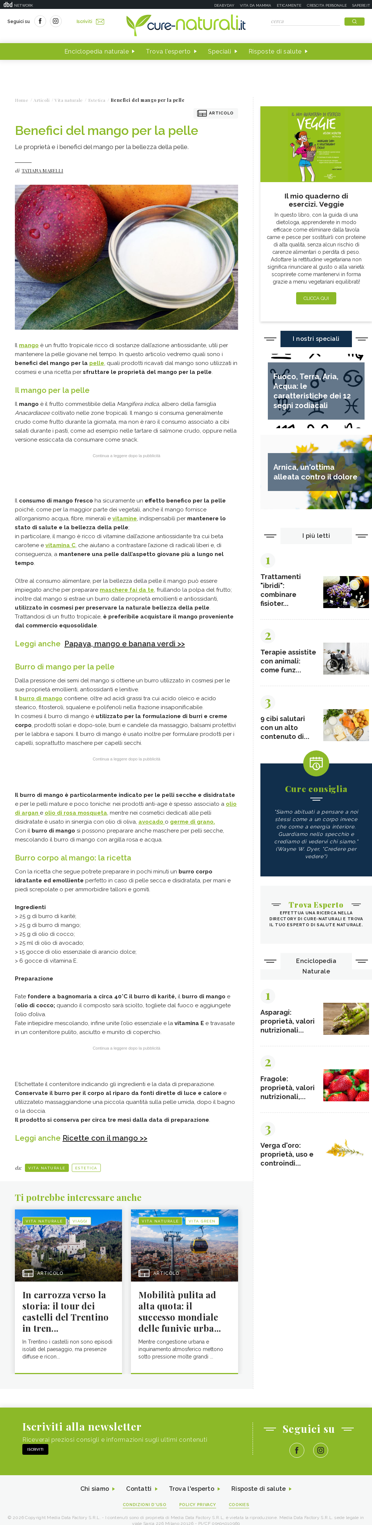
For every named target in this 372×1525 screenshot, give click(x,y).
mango (29, 345)
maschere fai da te (127, 590)
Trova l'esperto (168, 51)
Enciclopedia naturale (96, 51)
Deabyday (224, 5)
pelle (96, 363)
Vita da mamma (255, 5)
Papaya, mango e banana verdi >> (124, 643)
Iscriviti (90, 21)
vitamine (124, 518)
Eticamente (289, 5)
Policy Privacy (197, 1504)
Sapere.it (361, 5)
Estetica (86, 1168)
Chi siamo (94, 1489)
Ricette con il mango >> (104, 1138)
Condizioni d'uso (145, 1504)
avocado (151, 821)
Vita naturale (46, 1168)
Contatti (138, 1489)
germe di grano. (192, 821)
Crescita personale (327, 5)
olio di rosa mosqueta (76, 813)
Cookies (239, 1504)
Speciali (219, 51)
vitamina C (60, 545)
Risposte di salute (275, 51)
